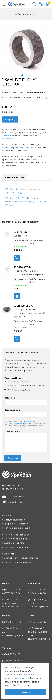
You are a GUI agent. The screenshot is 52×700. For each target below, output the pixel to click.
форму (5, 136)
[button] (22, 75)
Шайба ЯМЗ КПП (23, 235)
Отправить (12, 458)
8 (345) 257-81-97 (11, 654)
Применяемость (14, 177)
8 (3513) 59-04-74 (11, 589)
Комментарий (12, 431)
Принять (25, 692)
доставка (32, 159)
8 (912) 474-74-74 (36, 385)
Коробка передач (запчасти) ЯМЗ (18, 148)
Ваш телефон (12, 410)
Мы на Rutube (15, 502)
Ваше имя (10, 397)
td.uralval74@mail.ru (38, 606)
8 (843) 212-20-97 (37, 622)
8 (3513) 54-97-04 (11, 593)
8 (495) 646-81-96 (11, 622)
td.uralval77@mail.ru (13, 635)
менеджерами (9, 139)
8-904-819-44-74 (37, 593)
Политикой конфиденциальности (22, 422)
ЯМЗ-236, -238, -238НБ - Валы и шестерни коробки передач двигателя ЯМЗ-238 (26, 201)
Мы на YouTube (16, 496)
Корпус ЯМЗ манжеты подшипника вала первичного (31, 273)
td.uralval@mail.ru (22, 389)
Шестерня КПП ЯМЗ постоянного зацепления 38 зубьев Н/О (29, 313)
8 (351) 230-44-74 (37, 589)
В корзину (10, 119)
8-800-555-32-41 (41, 4)
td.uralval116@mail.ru (39, 639)
